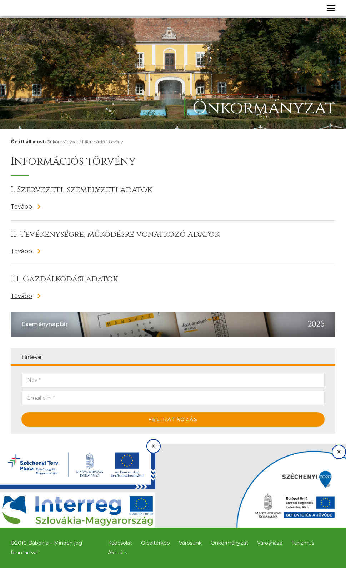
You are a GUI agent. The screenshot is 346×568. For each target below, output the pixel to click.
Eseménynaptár (44, 324)
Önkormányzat (63, 141)
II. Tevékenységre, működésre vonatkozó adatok (115, 234)
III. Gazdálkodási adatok (64, 279)
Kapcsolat (120, 543)
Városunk (190, 543)
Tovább (21, 206)
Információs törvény (102, 141)
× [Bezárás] (153, 446)
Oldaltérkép (155, 543)
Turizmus (302, 543)
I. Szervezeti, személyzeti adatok (81, 190)
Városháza (269, 543)
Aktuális (117, 552)
